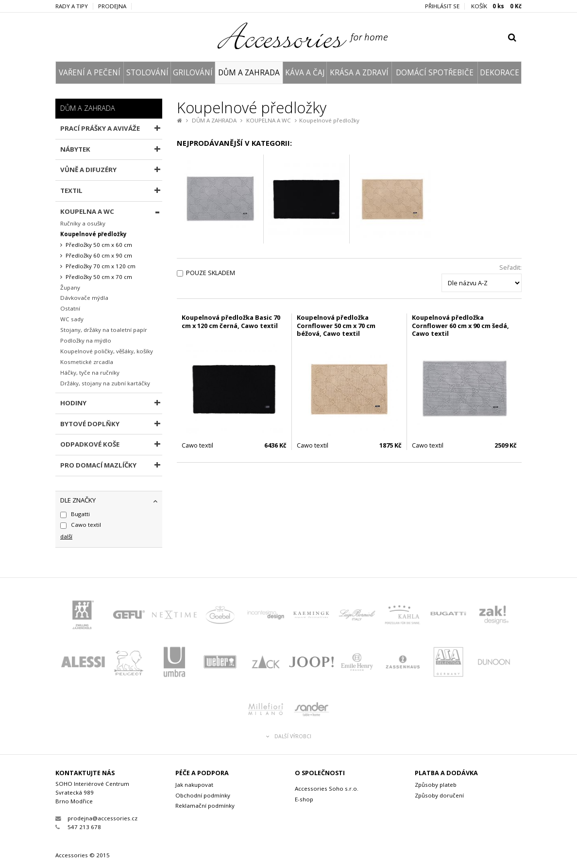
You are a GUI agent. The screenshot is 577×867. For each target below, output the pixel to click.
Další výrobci (288, 736)
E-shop (304, 799)
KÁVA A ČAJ (304, 73)
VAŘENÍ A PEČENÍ (89, 73)
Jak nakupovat (194, 784)
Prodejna (112, 6)
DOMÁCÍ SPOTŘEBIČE (435, 73)
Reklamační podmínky (205, 805)
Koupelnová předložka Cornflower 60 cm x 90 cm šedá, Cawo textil (460, 325)
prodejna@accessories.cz (96, 818)
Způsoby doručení (439, 795)
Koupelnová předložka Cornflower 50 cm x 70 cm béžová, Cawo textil (336, 325)
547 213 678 (78, 827)
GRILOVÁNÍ (193, 73)
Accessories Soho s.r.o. (326, 788)
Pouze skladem (210, 273)
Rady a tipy (71, 6)
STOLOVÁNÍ (147, 73)
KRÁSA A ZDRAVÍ (359, 73)
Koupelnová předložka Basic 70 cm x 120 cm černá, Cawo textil (231, 321)
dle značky (78, 500)
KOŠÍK (496, 6)
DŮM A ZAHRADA (249, 73)
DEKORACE (499, 73)
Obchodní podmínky (202, 795)
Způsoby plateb (436, 784)
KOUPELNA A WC (268, 120)
